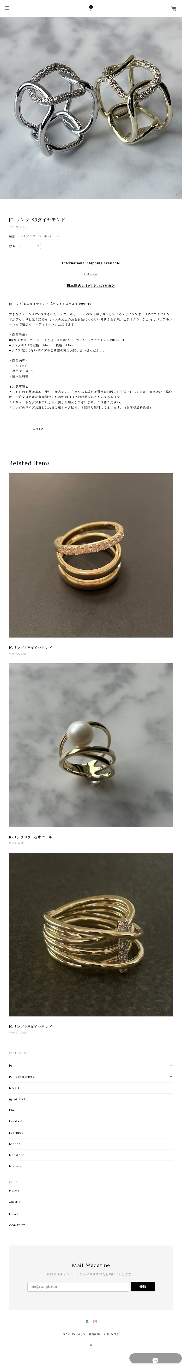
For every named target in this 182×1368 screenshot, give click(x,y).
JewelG (15, 1088)
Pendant (16, 1121)
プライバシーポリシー (75, 1334)
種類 (12, 236)
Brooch (15, 1144)
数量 (12, 246)
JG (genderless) (22, 1076)
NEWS (13, 1214)
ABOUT (15, 1202)
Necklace (16, 1155)
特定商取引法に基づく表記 (104, 1334)
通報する (38, 429)
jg (10, 1065)
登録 (143, 1286)
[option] (91, 108)
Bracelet (16, 1166)
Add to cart (91, 274)
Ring (13, 1110)
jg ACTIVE (17, 1099)
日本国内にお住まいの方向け (91, 286)
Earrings (16, 1132)
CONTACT (17, 1225)
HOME (14, 1190)
